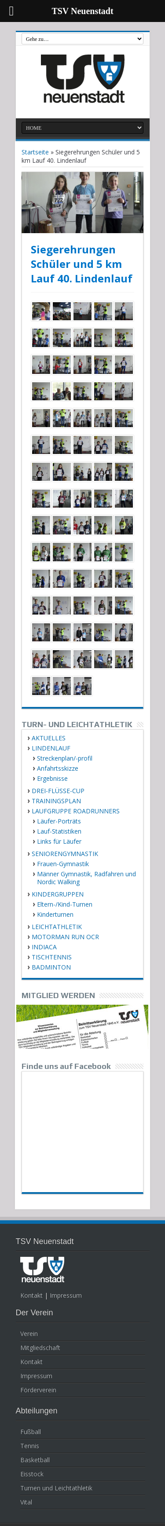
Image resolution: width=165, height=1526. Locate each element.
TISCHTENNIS (52, 957)
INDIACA (44, 947)
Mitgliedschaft (40, 1347)
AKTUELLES (49, 738)
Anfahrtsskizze (57, 768)
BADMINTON (51, 967)
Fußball (30, 1431)
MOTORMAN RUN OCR (65, 937)
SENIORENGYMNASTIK (65, 853)
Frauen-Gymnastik (63, 864)
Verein (29, 1333)
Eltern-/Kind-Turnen (64, 904)
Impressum (66, 1295)
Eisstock (32, 1474)
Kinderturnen (55, 914)
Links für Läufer (59, 841)
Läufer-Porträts (59, 821)
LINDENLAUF (51, 748)
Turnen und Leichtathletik (56, 1488)
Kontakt (31, 1295)
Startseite (35, 152)
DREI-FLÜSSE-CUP (58, 791)
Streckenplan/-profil (64, 758)
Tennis (29, 1446)
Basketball (35, 1460)
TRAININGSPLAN (56, 801)
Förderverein (38, 1390)
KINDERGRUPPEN (58, 894)
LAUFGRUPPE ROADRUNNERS (76, 811)
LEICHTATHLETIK (57, 926)
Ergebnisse (52, 778)
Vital (26, 1502)
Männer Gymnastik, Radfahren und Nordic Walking (86, 878)
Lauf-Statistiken (59, 831)
